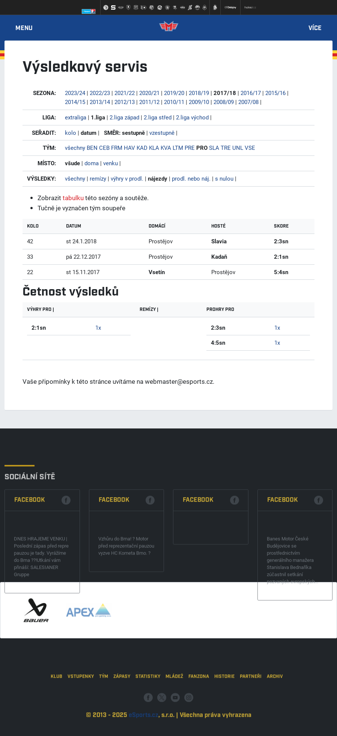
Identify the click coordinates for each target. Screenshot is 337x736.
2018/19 (199, 93)
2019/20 (174, 93)
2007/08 (248, 102)
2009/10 (199, 102)
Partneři (251, 700)
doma (91, 163)
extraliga (75, 117)
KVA (166, 147)
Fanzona (198, 700)
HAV (129, 147)
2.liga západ (124, 117)
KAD (142, 147)
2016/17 (251, 93)
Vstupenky (81, 700)
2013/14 (100, 102)
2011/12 (149, 102)
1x (98, 327)
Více (315, 29)
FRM (116, 147)
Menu (24, 29)
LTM (178, 147)
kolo (70, 132)
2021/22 (124, 93)
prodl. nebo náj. (191, 178)
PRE (190, 147)
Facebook (29, 539)
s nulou (224, 178)
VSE (250, 147)
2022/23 (100, 93)
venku (110, 163)
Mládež (174, 700)
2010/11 (174, 102)
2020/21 (149, 93)
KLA (154, 147)
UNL (237, 147)
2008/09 (224, 102)
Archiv (275, 700)
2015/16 (275, 93)
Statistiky (147, 700)
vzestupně (162, 132)
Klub (56, 700)
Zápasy (121, 700)
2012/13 (124, 102)
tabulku (73, 197)
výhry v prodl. (127, 178)
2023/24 (75, 93)
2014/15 (75, 102)
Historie (224, 700)
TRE (226, 147)
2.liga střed (158, 117)
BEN (92, 147)
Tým (103, 700)
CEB (104, 147)
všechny (75, 147)
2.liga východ (192, 117)
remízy (98, 178)
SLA (214, 147)
